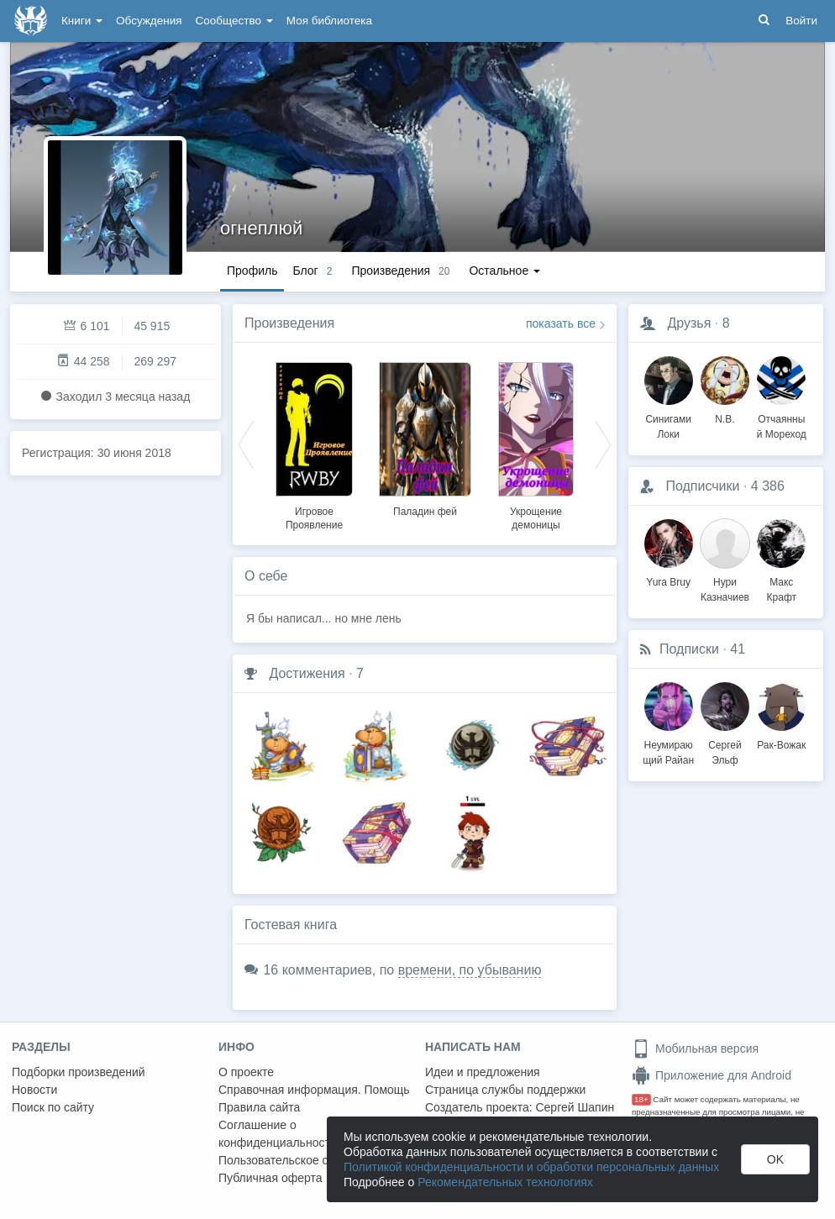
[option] (314, 443)
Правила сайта (259, 1107)
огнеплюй (261, 228)
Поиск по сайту (53, 1107)
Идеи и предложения (482, 1072)
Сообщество (234, 20)
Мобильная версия (695, 1048)
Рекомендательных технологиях (505, 1182)
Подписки (689, 649)
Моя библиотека (329, 20)
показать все (561, 323)
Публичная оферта (270, 1178)
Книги (81, 20)
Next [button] (603, 444)
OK (775, 1159)
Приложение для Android (711, 1075)
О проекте (246, 1072)
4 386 (768, 486)
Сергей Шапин (574, 1107)
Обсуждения (148, 20)
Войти (801, 20)
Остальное (504, 270)
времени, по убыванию (470, 970)
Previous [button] (246, 444)
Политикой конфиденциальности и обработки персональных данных (531, 1167)
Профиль (252, 270)
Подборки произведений (78, 1072)
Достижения (306, 673)
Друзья (689, 323)
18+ (641, 1099)
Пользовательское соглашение (303, 1160)
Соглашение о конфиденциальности (277, 1133)
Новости (34, 1089)
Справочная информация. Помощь (314, 1089)
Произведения (289, 323)
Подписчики (702, 486)
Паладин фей (425, 512)
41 (737, 649)
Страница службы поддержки (505, 1089)
